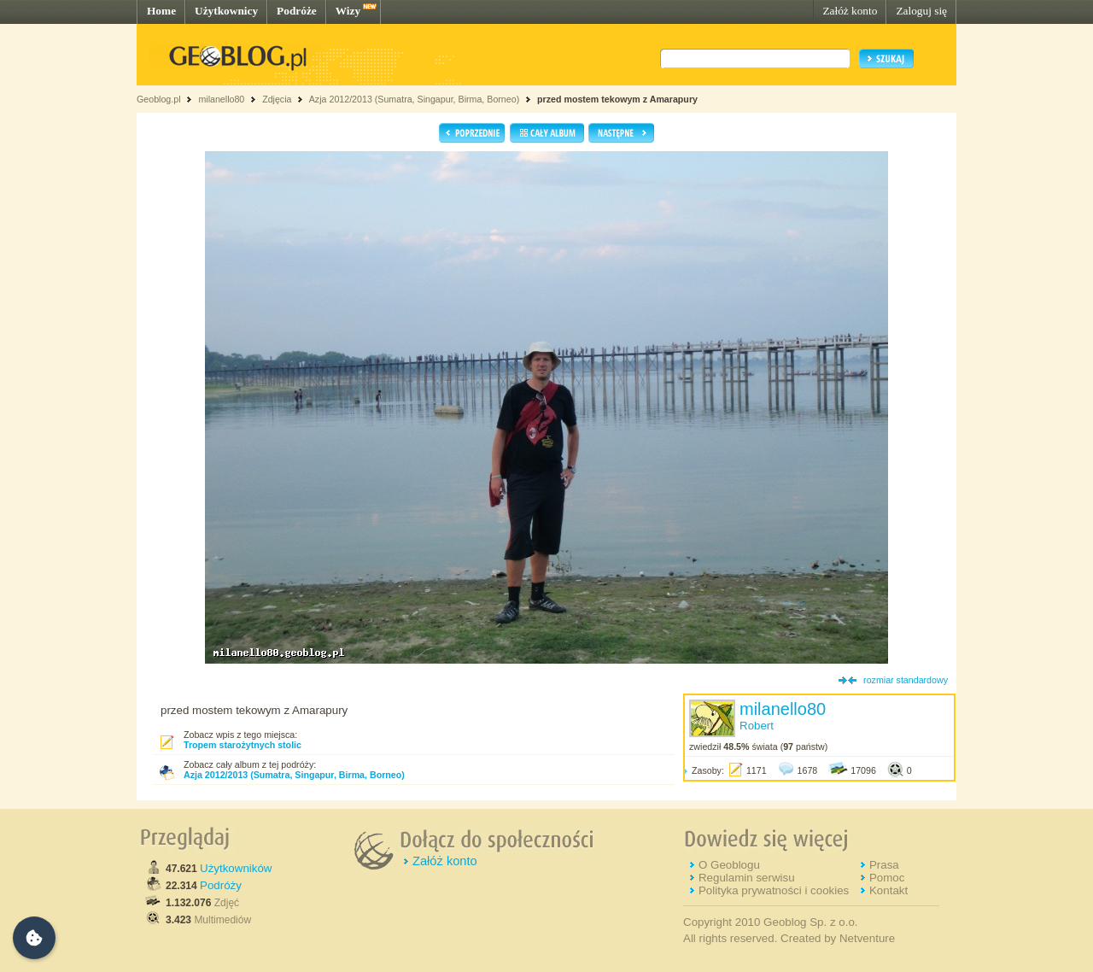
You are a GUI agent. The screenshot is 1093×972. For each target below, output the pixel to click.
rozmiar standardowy (905, 680)
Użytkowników (236, 868)
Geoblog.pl (159, 99)
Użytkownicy (226, 10)
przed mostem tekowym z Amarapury (617, 99)
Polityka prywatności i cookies (773, 890)
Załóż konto (849, 10)
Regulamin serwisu (746, 877)
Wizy (348, 10)
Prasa (884, 864)
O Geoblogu (729, 864)
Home (161, 10)
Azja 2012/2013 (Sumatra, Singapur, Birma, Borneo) (414, 99)
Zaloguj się (921, 10)
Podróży (221, 885)
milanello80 (221, 99)
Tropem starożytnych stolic (242, 745)
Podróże (297, 10)
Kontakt (888, 890)
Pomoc (886, 877)
